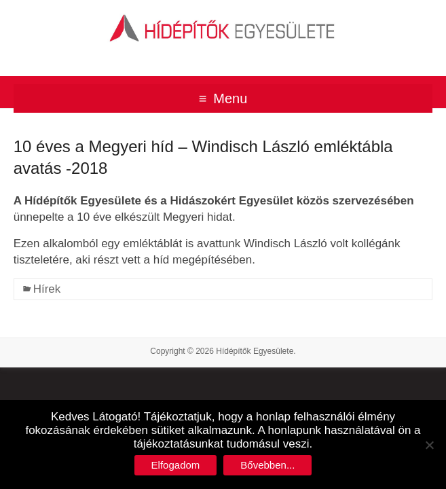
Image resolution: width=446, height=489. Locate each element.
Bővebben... (267, 465)
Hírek (47, 289)
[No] (429, 445)
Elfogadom (175, 465)
